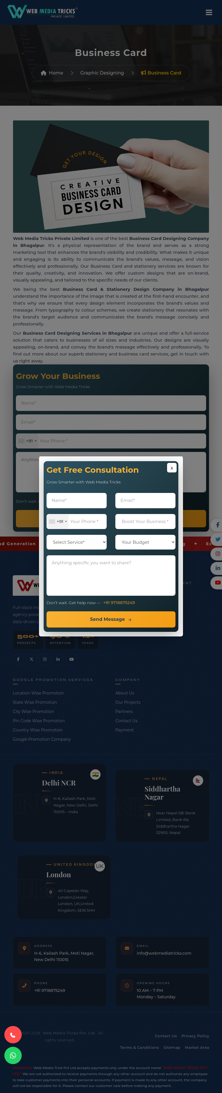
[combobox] (58, 521)
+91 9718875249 (119, 603)
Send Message (107, 619)
